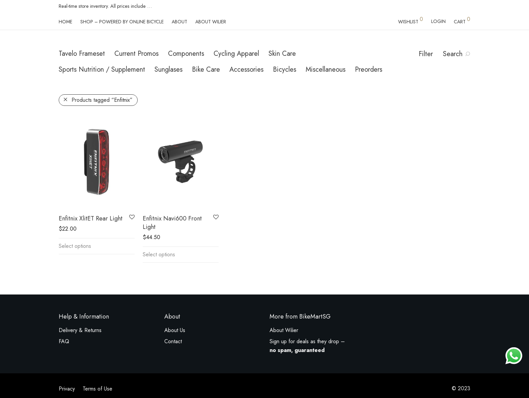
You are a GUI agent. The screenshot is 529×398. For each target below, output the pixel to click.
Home (65, 21)
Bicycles (284, 69)
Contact (173, 341)
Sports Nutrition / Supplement (102, 69)
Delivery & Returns (80, 330)
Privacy (67, 389)
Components (186, 53)
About (179, 21)
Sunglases (169, 69)
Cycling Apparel (236, 53)
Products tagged (102, 100)
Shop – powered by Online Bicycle (122, 21)
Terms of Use (97, 389)
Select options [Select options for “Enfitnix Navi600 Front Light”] (159, 254)
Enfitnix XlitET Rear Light (90, 218)
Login (438, 21)
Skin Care (282, 53)
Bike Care (206, 69)
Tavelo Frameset (82, 53)
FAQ (64, 341)
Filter (426, 54)
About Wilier (210, 21)
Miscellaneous (325, 69)
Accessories (246, 69)
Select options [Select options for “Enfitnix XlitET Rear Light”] (75, 246)
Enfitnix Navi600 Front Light (172, 222)
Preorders (368, 69)
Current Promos (136, 53)
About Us (174, 330)
